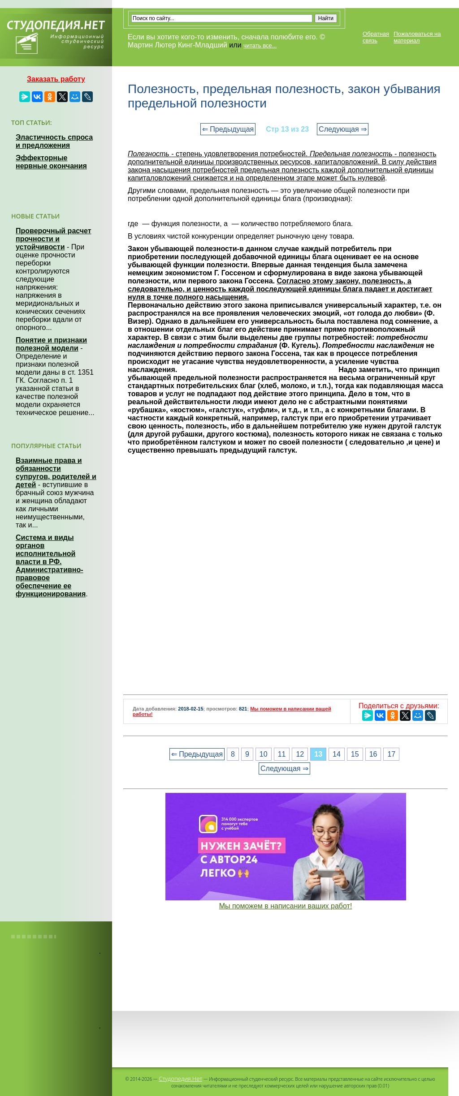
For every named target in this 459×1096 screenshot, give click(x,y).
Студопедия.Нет (180, 1079)
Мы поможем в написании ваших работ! (285, 906)
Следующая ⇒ (343, 129)
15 (355, 754)
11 (282, 754)
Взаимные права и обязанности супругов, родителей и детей (56, 472)
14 (337, 754)
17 (391, 754)
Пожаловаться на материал (417, 37)
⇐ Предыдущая (228, 129)
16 (373, 754)
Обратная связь (376, 37)
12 (300, 754)
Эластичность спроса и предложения (54, 141)
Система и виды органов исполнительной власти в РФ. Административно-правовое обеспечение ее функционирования (51, 566)
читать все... (260, 45)
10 (264, 754)
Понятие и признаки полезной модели (51, 344)
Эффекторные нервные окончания (51, 162)
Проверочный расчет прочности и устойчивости (53, 239)
